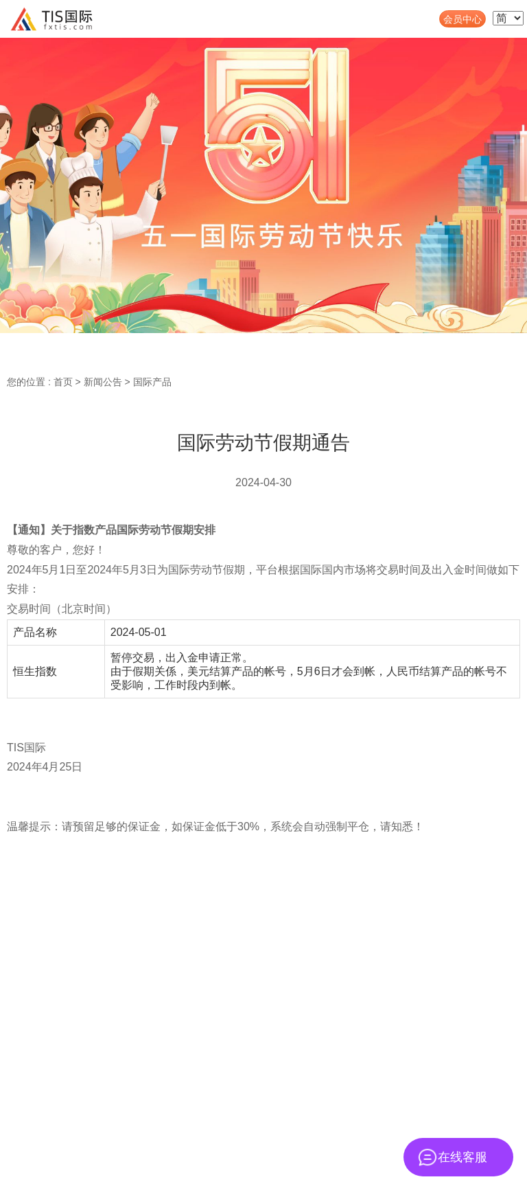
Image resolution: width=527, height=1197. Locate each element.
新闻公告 (103, 381)
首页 (63, 381)
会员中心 (462, 19)
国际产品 (152, 381)
